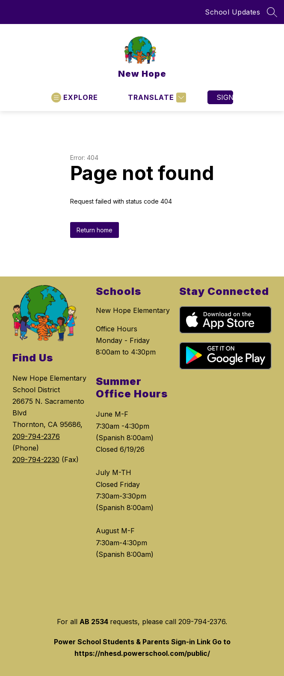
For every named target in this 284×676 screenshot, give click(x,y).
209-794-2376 (36, 436)
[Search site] (272, 12)
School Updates (232, 12)
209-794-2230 (35, 459)
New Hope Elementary (133, 310)
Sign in (224, 97)
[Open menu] (74, 97)
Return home (94, 230)
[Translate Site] (156, 97)
